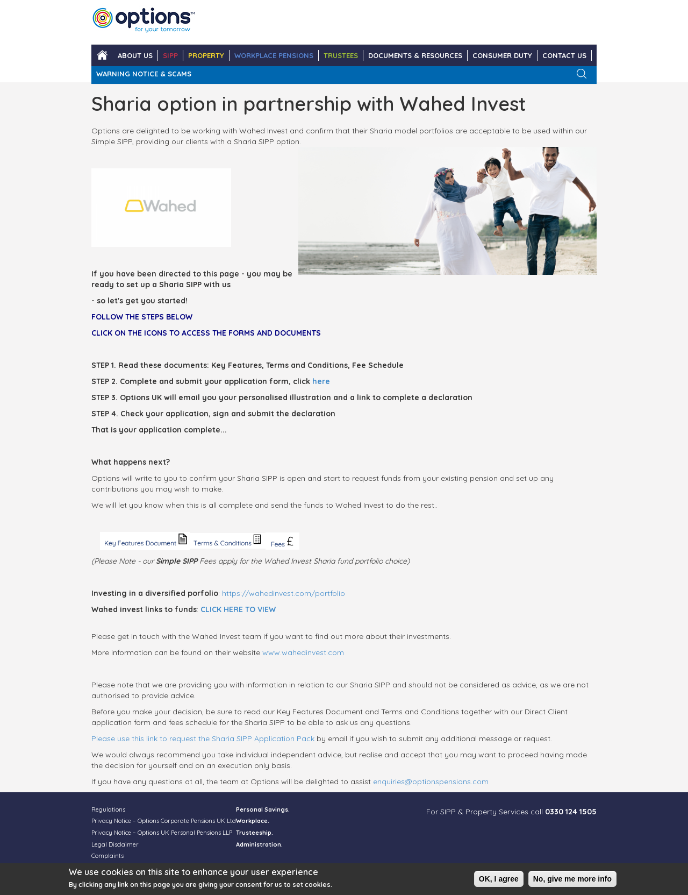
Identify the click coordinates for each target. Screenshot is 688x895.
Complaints (107, 856)
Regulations (108, 809)
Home (102, 55)
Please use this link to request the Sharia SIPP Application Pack (202, 738)
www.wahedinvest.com (303, 652)
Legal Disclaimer (115, 844)
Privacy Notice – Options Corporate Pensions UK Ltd (163, 821)
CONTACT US (564, 55)
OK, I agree (499, 880)
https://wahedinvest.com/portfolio (283, 593)
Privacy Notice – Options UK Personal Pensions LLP (161, 832)
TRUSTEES (341, 55)
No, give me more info (572, 880)
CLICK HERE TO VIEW (238, 609)
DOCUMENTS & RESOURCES (415, 55)
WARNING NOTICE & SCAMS (143, 73)
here (321, 381)
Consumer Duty (502, 55)
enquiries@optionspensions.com (431, 781)
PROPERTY (206, 55)
